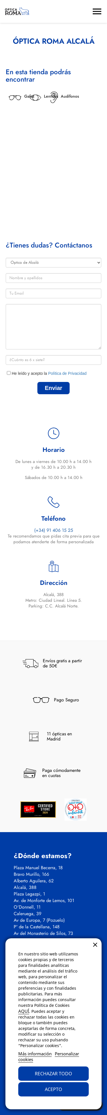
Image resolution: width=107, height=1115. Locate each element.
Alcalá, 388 (25, 887)
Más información (35, 1053)
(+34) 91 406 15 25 (53, 530)
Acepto (53, 1089)
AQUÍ (23, 1011)
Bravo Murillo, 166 (31, 874)
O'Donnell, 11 (27, 907)
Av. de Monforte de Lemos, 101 (44, 900)
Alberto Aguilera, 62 (34, 881)
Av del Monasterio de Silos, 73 (43, 933)
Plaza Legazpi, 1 (29, 894)
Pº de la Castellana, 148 (37, 927)
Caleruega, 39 (27, 914)
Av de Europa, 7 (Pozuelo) (39, 920)
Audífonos (70, 96)
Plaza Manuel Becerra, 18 (38, 868)
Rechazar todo (53, 1073)
